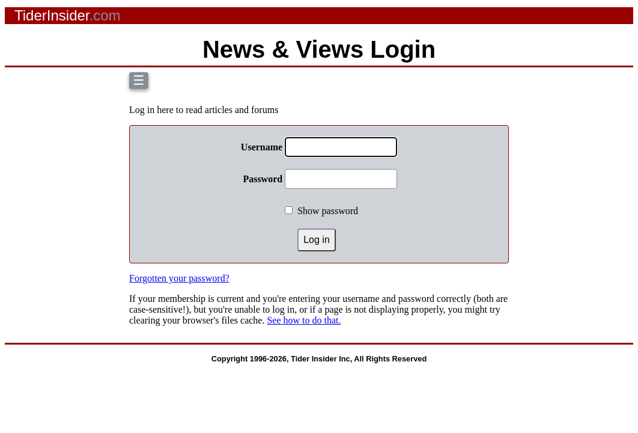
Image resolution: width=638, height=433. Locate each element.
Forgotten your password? (179, 278)
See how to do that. (304, 320)
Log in (316, 240)
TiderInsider (67, 15)
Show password (327, 211)
